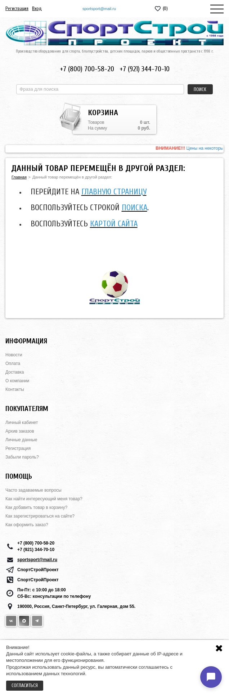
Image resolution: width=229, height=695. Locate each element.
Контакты (14, 389)
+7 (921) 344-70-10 (145, 69)
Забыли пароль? (22, 457)
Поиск (200, 89)
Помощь (18, 476)
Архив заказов (19, 431)
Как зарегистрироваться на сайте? (40, 516)
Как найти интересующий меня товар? (43, 498)
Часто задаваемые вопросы (33, 490)
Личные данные (21, 439)
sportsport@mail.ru (99, 8)
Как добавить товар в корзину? (36, 507)
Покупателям (26, 409)
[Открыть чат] (211, 677)
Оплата (12, 363)
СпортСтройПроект (38, 569)
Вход (37, 8)
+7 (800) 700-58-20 (87, 69)
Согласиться (25, 685)
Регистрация (16, 8)
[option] (114, 149)
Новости (13, 354)
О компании (17, 380)
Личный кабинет (21, 422)
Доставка (14, 372)
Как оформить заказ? (26, 524)
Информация (26, 341)
